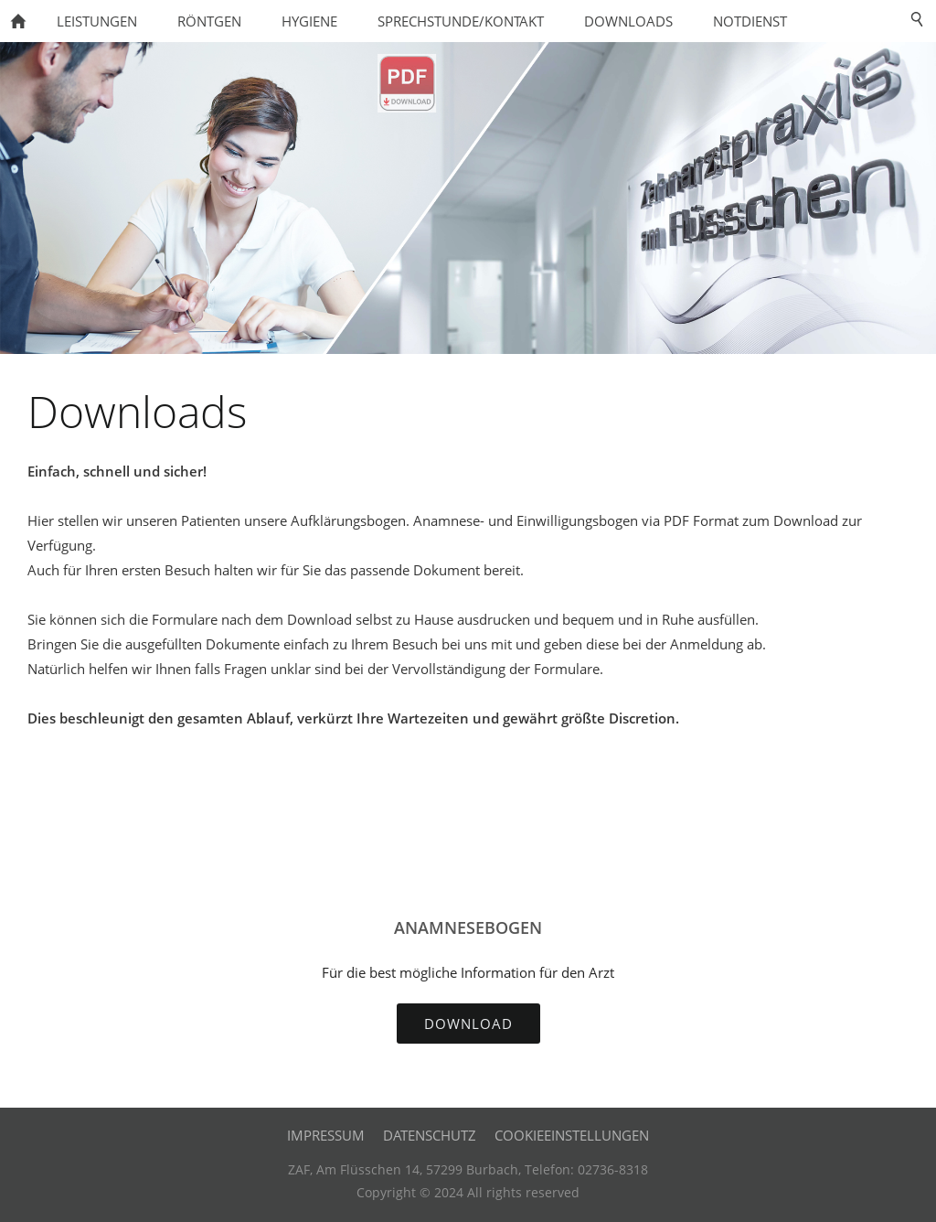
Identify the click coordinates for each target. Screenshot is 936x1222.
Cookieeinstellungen (572, 1135)
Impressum (326, 1135)
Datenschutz (429, 1135)
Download (468, 1023)
